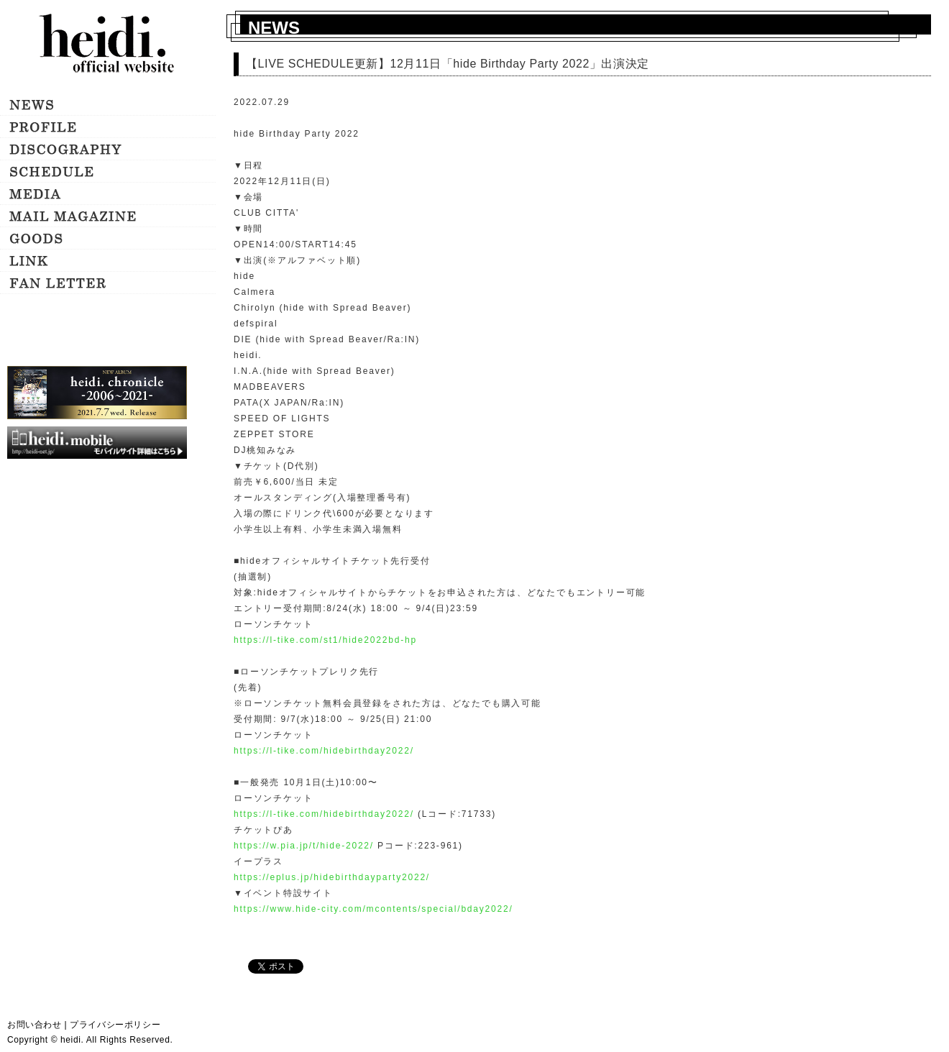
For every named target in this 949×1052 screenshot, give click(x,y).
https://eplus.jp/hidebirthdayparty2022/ (332, 877)
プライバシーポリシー (115, 1025)
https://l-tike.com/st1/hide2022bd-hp (325, 640)
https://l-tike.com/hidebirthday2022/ (324, 751)
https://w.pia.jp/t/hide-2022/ (304, 846)
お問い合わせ (34, 1025)
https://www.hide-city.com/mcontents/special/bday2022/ (373, 909)
